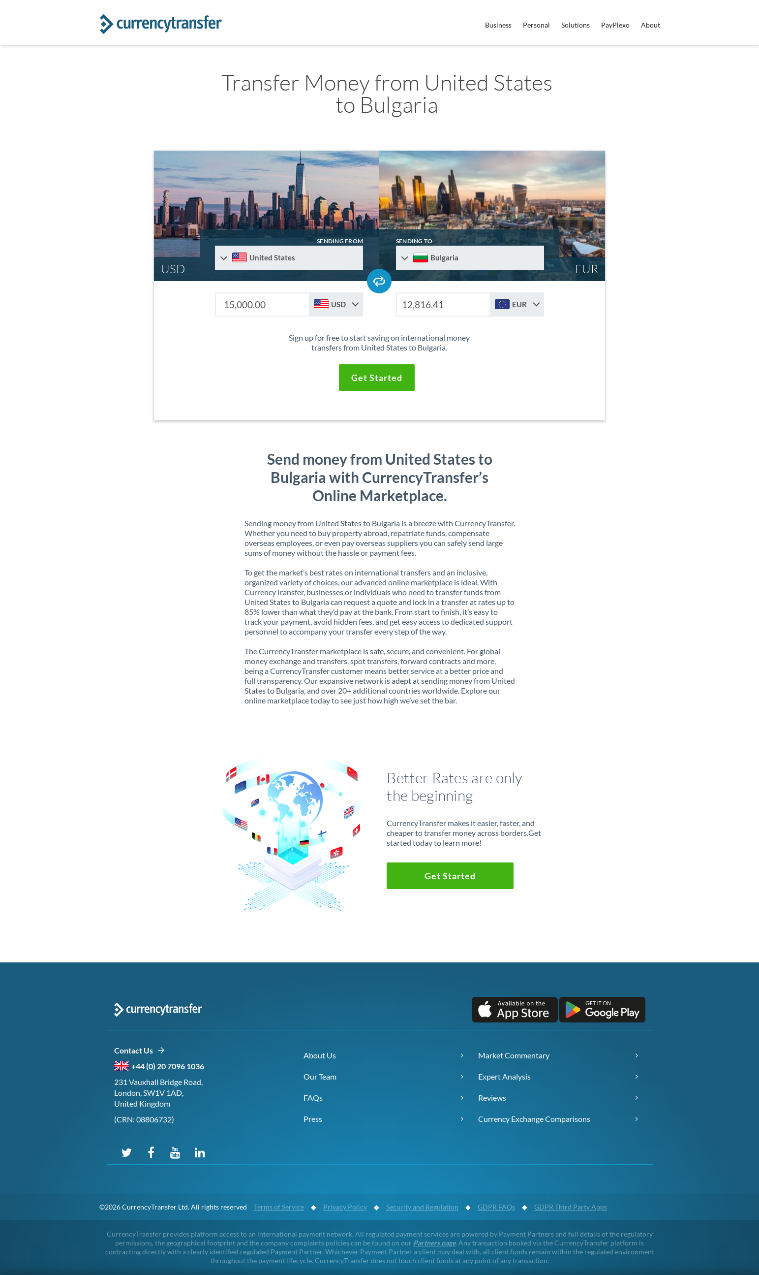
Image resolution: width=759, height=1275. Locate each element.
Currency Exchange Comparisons (534, 1118)
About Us (320, 1055)
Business (498, 25)
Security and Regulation (422, 1207)
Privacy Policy (345, 1207)
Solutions (575, 25)
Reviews (492, 1097)
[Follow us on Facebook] (151, 1152)
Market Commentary (513, 1055)
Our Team (320, 1076)
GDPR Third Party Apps (570, 1207)
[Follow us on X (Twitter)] (126, 1152)
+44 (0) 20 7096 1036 (167, 1066)
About (650, 25)
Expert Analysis (504, 1076)
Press (313, 1118)
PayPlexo (615, 25)
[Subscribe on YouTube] (175, 1152)
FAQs (313, 1097)
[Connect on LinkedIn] (200, 1152)
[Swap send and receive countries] (379, 281)
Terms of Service (279, 1207)
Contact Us (139, 1051)
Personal (536, 25)
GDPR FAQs (496, 1207)
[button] (377, 377)
